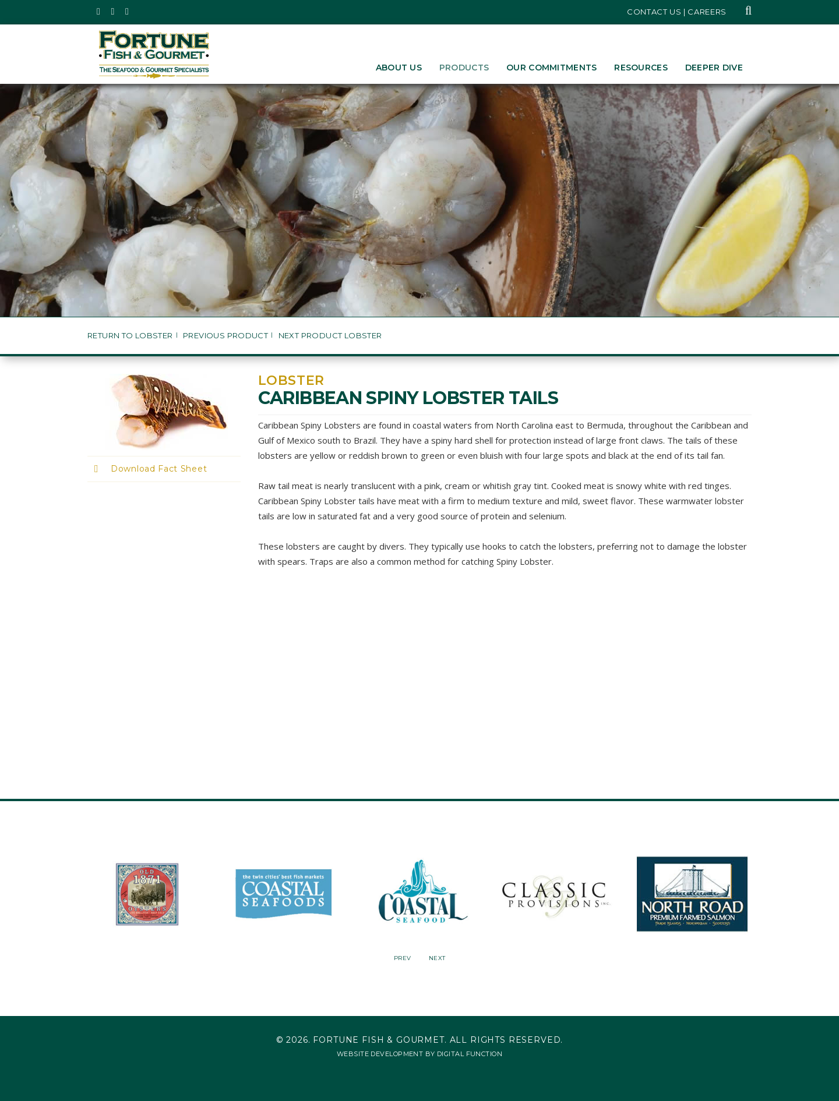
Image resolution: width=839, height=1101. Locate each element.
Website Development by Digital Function (419, 1054)
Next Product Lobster (330, 335)
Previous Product (225, 335)
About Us (399, 67)
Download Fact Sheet (159, 468)
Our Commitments (551, 67)
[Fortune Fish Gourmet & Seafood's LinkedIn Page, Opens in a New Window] (127, 11)
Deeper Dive (714, 67)
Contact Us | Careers (677, 11)
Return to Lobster (130, 335)
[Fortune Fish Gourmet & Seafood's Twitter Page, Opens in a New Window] (99, 11)
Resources (641, 67)
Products (464, 67)
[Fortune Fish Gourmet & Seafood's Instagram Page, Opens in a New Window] (113, 11)
